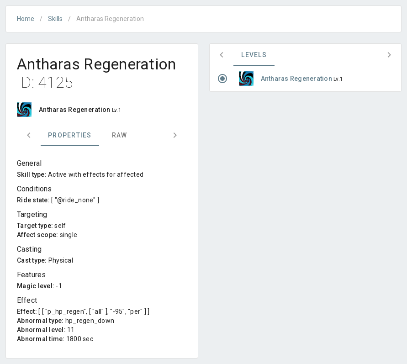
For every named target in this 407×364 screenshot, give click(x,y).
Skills (55, 18)
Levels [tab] (254, 54)
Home (25, 18)
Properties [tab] (70, 135)
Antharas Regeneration (297, 78)
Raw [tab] (119, 135)
